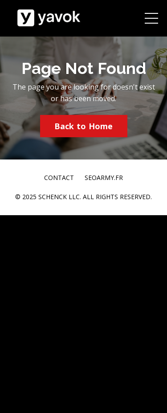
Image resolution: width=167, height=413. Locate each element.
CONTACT (59, 177)
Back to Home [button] (83, 126)
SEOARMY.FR (104, 177)
